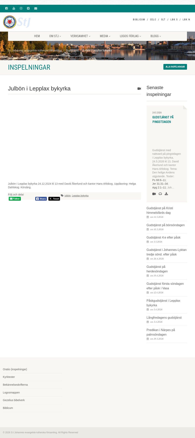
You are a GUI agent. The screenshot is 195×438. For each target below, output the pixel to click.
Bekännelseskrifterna (15, 384)
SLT (163, 19)
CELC (153, 19)
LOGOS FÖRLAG (130, 36)
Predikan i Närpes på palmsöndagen (161, 332)
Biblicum (139, 19)
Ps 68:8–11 (159, 180)
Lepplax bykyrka (80, 195)
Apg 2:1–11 (159, 187)
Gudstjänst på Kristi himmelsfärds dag (160, 210)
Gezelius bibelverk (14, 400)
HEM (37, 36)
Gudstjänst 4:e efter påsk (164, 237)
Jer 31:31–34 (160, 183)
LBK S (174, 19)
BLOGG (155, 36)
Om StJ (55, 36)
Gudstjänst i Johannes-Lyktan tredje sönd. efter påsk (167, 252)
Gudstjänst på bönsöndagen (166, 225)
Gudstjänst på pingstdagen (162, 120)
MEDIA (105, 36)
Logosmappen (11, 392)
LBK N (186, 19)
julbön (68, 195)
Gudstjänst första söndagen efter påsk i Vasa (165, 286)
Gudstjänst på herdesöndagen (157, 269)
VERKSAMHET (80, 36)
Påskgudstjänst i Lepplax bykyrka (163, 303)
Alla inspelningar (175, 66)
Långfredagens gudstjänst (164, 317)
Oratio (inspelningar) (15, 369)
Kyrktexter (9, 376)
